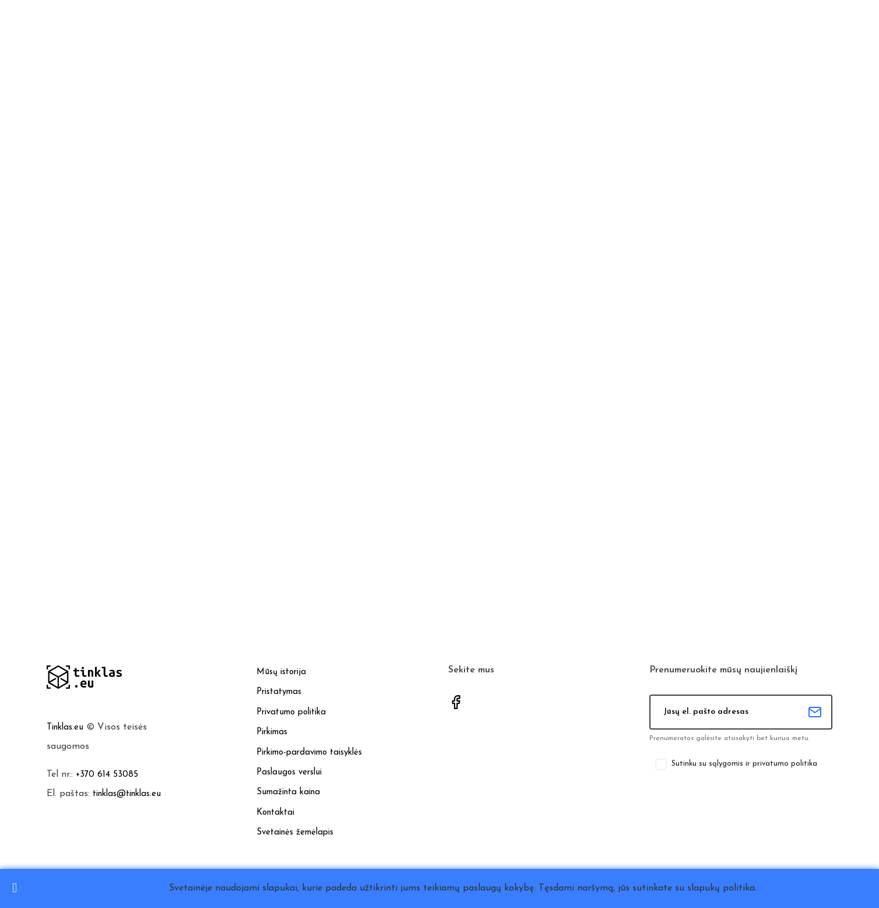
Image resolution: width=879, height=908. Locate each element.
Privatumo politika (291, 712)
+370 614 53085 (107, 774)
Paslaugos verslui (289, 772)
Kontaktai (275, 812)
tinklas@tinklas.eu (127, 794)
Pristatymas (278, 692)
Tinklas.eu (65, 727)
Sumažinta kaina (288, 792)
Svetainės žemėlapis (294, 832)
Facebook (455, 702)
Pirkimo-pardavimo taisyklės (309, 752)
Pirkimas (271, 732)
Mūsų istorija (281, 672)
